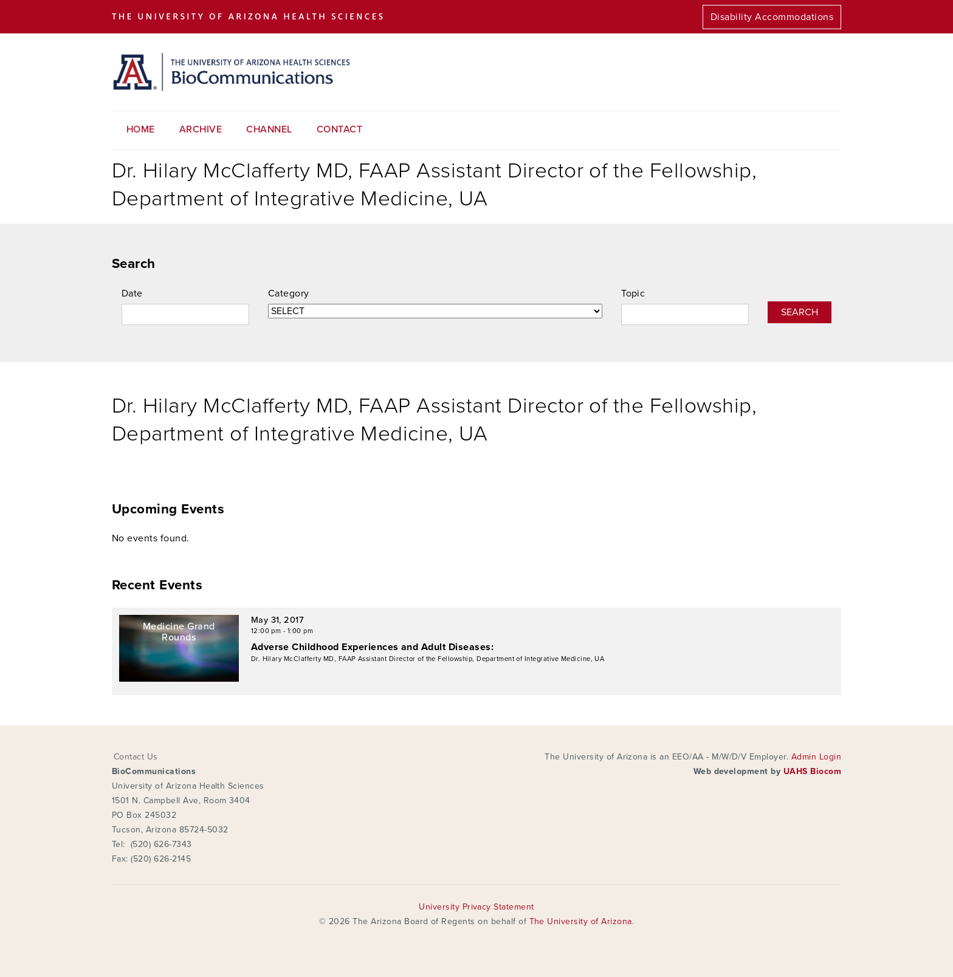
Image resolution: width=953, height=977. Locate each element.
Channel (269, 129)
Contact (339, 129)
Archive (200, 129)
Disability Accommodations (771, 17)
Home (140, 129)
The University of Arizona (580, 921)
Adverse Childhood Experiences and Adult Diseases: (372, 647)
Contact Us (136, 757)
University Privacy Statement (476, 907)
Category (288, 293)
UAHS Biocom (812, 771)
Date (132, 293)
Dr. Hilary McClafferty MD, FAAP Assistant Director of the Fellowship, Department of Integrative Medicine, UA (428, 659)
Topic (633, 293)
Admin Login (816, 757)
